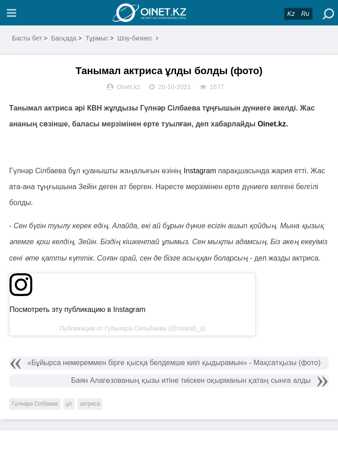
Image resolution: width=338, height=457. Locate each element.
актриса (90, 404)
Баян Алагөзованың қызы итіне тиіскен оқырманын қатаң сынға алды (191, 380)
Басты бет (27, 38)
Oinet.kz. (272, 124)
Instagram (200, 171)
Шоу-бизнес (134, 38)
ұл (69, 404)
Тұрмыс (97, 38)
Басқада (63, 38)
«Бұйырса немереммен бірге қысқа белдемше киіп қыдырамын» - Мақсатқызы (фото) (174, 363)
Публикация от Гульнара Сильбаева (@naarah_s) (132, 328)
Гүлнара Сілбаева (35, 404)
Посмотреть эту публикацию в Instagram (78, 309)
